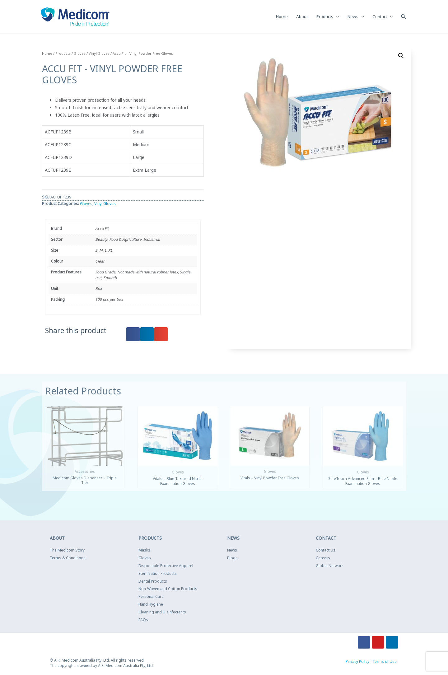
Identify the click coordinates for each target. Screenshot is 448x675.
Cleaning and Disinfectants (162, 612)
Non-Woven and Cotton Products (167, 589)
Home (47, 53)
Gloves (80, 53)
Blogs (232, 558)
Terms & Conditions (68, 558)
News (232, 550)
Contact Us (325, 550)
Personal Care (151, 596)
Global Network (329, 566)
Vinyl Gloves (99, 53)
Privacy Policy (357, 662)
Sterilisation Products (157, 573)
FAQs (143, 620)
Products (63, 53)
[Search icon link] (403, 16)
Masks (144, 550)
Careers (323, 558)
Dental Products (152, 581)
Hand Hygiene (150, 604)
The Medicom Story (67, 550)
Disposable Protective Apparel (165, 566)
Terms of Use (384, 662)
